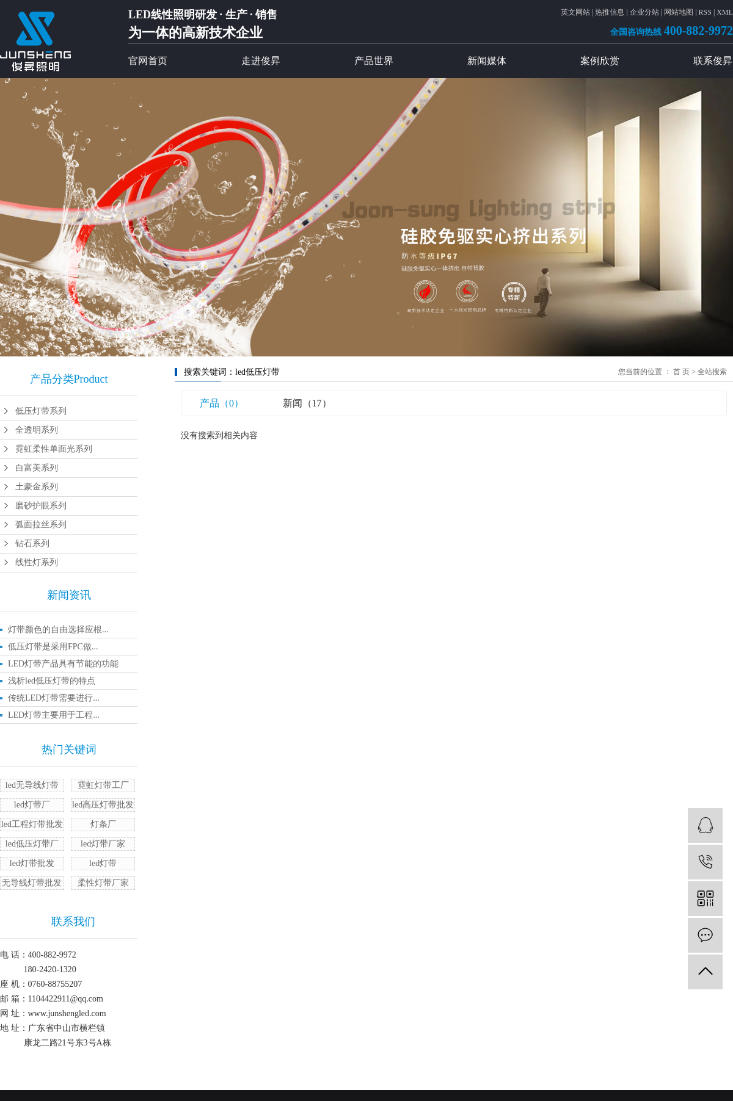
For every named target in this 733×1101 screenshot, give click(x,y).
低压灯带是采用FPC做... (53, 646)
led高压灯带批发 (103, 804)
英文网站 (575, 12)
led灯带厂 (32, 804)
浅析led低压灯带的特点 (51, 680)
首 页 (681, 371)
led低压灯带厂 (32, 843)
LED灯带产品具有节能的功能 (63, 663)
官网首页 (147, 61)
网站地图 (678, 12)
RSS (705, 12)
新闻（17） (307, 403)
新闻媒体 (486, 61)
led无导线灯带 (32, 785)
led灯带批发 (32, 863)
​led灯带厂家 (103, 843)
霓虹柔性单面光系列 (53, 448)
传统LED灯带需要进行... (54, 697)
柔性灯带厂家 (103, 882)
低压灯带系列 (41, 411)
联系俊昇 (712, 61)
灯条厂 (103, 824)
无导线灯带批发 (32, 882)
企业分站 (644, 12)
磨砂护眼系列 (41, 505)
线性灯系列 (36, 562)
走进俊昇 (260, 61)
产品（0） (222, 403)
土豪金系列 (36, 486)
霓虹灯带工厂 (103, 785)
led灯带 (103, 863)
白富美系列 (36, 467)
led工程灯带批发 (32, 824)
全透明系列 (36, 430)
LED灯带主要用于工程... (54, 715)
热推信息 (609, 12)
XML (725, 12)
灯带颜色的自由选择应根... (58, 629)
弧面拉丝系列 (41, 524)
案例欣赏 (599, 61)
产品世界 (373, 61)
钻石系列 (32, 543)
